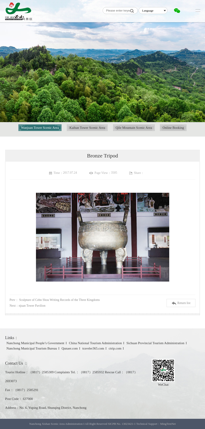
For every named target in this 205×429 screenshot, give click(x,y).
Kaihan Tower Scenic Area (87, 127)
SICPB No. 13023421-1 (122, 423)
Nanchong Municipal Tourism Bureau (31, 348)
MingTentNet (168, 423)
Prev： (55, 300)
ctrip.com (115, 348)
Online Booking (173, 127)
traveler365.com (93, 348)
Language (147, 10)
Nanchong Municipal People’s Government (35, 343)
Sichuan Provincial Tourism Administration (155, 343)
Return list (181, 303)
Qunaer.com (70, 348)
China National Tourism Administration (95, 343)
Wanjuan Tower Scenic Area (40, 127)
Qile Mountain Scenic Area (134, 127)
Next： (27, 305)
